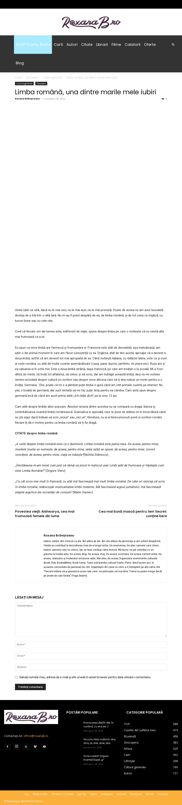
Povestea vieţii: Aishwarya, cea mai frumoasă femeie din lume (44, 513)
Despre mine (40, 794)
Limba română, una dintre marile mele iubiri (85, 92)
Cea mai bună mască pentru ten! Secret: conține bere (133, 513)
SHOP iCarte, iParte (33, 44)
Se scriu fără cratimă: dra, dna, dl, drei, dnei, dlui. (99, 741)
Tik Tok (149, 794)
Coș (26, 794)
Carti (58, 44)
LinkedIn (121, 794)
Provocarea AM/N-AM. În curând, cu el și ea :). (98, 724)
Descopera (32, 77)
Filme (116, 44)
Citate (86, 44)
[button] (173, 45)
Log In (93, 794)
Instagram (107, 794)
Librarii (102, 44)
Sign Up (81, 794)
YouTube (163, 794)
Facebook (136, 794)
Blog (20, 63)
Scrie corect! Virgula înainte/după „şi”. (95, 757)
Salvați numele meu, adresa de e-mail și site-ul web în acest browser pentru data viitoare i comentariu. (85, 677)
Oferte (150, 44)
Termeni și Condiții (62, 794)
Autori (72, 44)
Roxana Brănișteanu (27, 98)
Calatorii (132, 44)
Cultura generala (52, 77)
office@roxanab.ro (36, 736)
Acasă (18, 77)
